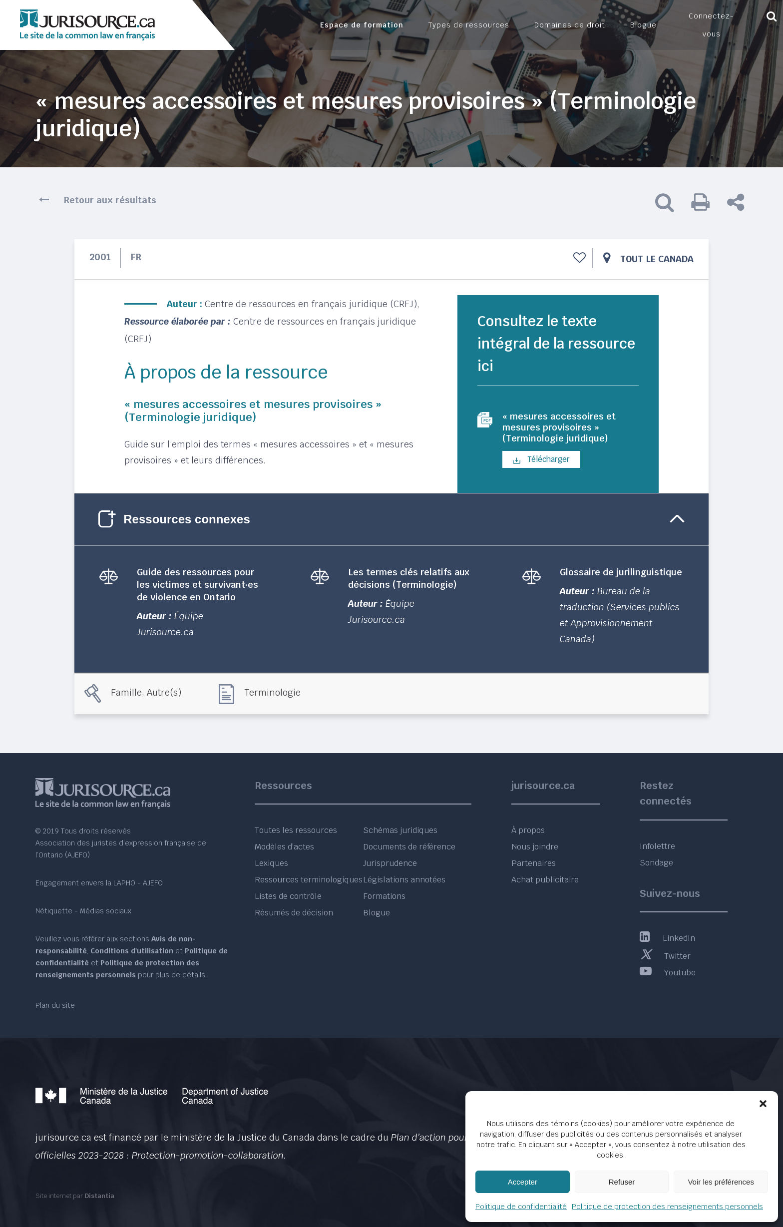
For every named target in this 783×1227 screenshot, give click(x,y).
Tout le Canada (657, 259)
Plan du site (55, 1005)
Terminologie (272, 695)
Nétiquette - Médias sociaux (83, 910)
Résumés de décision (294, 912)
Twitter (665, 956)
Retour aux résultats (110, 200)
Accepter (522, 1182)
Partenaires (533, 863)
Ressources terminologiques (309, 879)
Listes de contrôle (288, 896)
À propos (528, 830)
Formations (384, 896)
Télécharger (541, 463)
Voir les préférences (721, 1182)
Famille (126, 695)
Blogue (376, 912)
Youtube (668, 972)
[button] (763, 1104)
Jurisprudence (390, 863)
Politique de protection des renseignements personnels (667, 1206)
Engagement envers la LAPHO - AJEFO (99, 882)
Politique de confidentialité (521, 1206)
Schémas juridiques (400, 830)
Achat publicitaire (545, 879)
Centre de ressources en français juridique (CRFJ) (311, 304)
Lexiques (271, 863)
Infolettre (657, 846)
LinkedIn (667, 938)
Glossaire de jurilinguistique (621, 575)
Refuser (622, 1182)
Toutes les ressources (296, 830)
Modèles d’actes (284, 846)
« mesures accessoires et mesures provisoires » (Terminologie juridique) (564, 428)
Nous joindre (534, 846)
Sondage (656, 862)
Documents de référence (409, 846)
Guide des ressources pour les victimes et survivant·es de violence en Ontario (197, 587)
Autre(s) (164, 695)
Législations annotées (404, 879)
